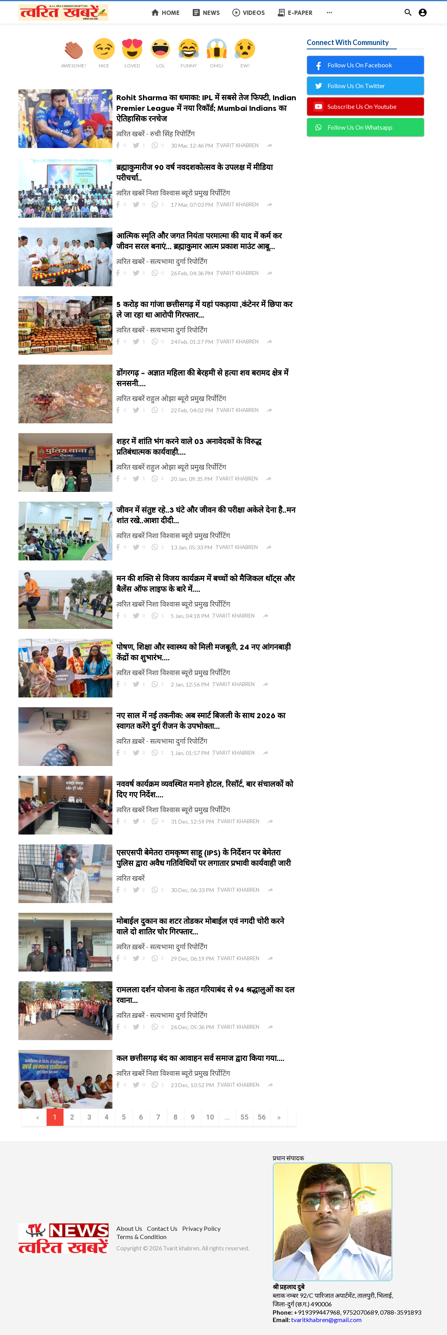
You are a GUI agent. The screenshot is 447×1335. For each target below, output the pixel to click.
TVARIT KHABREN (237, 145)
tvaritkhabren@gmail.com (326, 1319)
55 (245, 1117)
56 (262, 1117)
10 (210, 1117)
